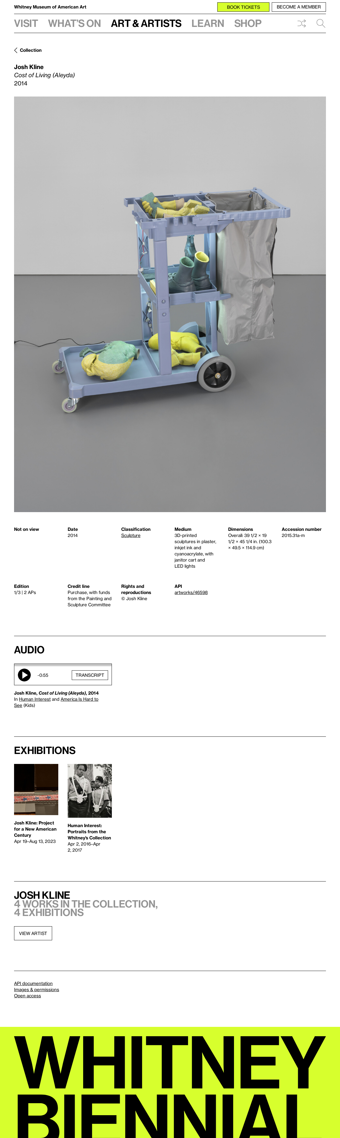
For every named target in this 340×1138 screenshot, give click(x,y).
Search (321, 23)
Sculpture (131, 535)
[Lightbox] (170, 304)
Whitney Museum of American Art (50, 6)
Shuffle (301, 23)
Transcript (90, 674)
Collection (31, 50)
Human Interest (35, 699)
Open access (27, 995)
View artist (33, 933)
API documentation (33, 983)
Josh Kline (29, 66)
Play (24, 675)
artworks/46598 (191, 592)
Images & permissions (36, 989)
